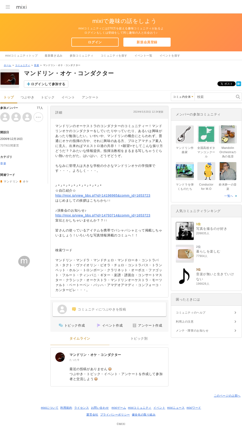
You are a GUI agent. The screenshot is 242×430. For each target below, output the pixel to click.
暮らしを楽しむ (208, 251)
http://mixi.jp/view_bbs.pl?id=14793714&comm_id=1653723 (102, 215)
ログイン (95, 42)
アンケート (90, 97)
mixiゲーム (119, 407)
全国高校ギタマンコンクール (206, 152)
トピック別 (139, 338)
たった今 (74, 360)
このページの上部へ (227, 395)
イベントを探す (170, 55)
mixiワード (193, 407)
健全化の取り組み (144, 414)
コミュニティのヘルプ (191, 312)
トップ (9, 97)
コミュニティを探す (114, 55)
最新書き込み (54, 55)
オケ (26, 181)
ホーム (7, 65)
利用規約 (66, 407)
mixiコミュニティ (139, 407)
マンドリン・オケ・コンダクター (95, 355)
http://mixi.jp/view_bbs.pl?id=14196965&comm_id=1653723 (102, 195)
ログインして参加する (48, 84)
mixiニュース (176, 407)
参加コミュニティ (82, 55)
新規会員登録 (147, 42)
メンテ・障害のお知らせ (192, 330)
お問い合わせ (100, 407)
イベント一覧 (143, 55)
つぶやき (27, 97)
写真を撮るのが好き (211, 229)
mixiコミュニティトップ (21, 55)
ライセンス (81, 407)
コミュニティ (22, 65)
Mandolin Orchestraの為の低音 (228, 152)
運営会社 (92, 414)
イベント (68, 97)
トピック (48, 97)
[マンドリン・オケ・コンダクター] (60, 357)
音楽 (36, 65)
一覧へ (228, 196)
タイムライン (79, 338)
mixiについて (49, 407)
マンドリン (11, 181)
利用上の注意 (185, 321)
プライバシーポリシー (115, 414)
